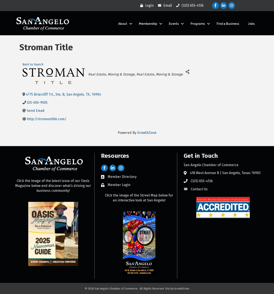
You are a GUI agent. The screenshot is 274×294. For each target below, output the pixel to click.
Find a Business (228, 23)
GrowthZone (146, 133)
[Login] (146, 5)
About (122, 23)
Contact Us (199, 189)
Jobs (251, 23)
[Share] (187, 72)
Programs (198, 23)
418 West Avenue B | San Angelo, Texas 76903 (225, 173)
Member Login (119, 185)
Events (174, 23)
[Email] (164, 5)
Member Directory (122, 177)
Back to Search (32, 64)
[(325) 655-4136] (189, 5)
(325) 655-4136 (202, 181)
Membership (148, 23)
